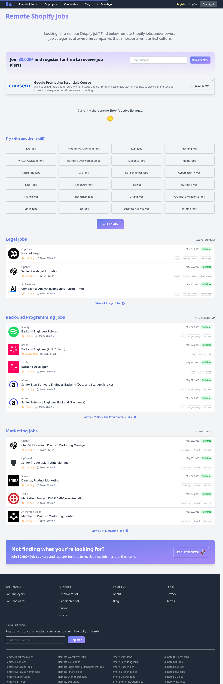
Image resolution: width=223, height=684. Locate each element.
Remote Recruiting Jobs (124, 662)
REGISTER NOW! (191, 552)
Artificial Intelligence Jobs (189, 196)
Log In (193, 4)
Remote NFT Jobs (15, 681)
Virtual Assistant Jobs (31, 160)
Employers (51, 4)
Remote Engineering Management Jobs (81, 666)
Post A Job (209, 4)
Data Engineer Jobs (136, 172)
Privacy (171, 594)
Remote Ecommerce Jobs (72, 676)
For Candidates (16, 601)
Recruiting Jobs (31, 172)
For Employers (15, 594)
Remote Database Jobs (19, 666)
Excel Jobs (31, 184)
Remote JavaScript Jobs (124, 671)
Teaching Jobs (189, 148)
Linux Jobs (31, 208)
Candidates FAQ (69, 601)
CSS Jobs (84, 172)
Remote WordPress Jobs (72, 657)
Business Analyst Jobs (136, 208)
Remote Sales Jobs (121, 657)
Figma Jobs (189, 160)
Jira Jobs (136, 184)
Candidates (71, 4)
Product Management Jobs (84, 148)
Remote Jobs (28, 4)
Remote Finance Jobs (70, 671)
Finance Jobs (30, 196)
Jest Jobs (84, 208)
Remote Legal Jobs (174, 671)
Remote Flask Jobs (174, 666)
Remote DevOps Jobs (123, 676)
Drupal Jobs (136, 196)
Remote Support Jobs (18, 676)
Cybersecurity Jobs (189, 172)
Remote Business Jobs (176, 657)
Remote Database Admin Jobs (23, 671)
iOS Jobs (31, 148)
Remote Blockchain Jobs (19, 657)
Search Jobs (105, 4)
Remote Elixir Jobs (16, 662)
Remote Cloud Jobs (69, 662)
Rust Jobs (136, 148)
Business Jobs (189, 184)
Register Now (200, 60)
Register (181, 4)
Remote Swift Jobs (68, 681)
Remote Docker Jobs (122, 666)
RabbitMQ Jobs (84, 184)
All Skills (110, 224)
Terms (171, 601)
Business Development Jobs (83, 160)
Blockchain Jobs (83, 196)
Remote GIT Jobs (173, 662)
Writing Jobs (189, 208)
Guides (64, 615)
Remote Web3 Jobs (174, 681)
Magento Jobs (136, 160)
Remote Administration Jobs (127, 681)
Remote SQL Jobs (173, 676)
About (117, 594)
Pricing (64, 608)
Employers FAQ (69, 594)
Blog (87, 4)
